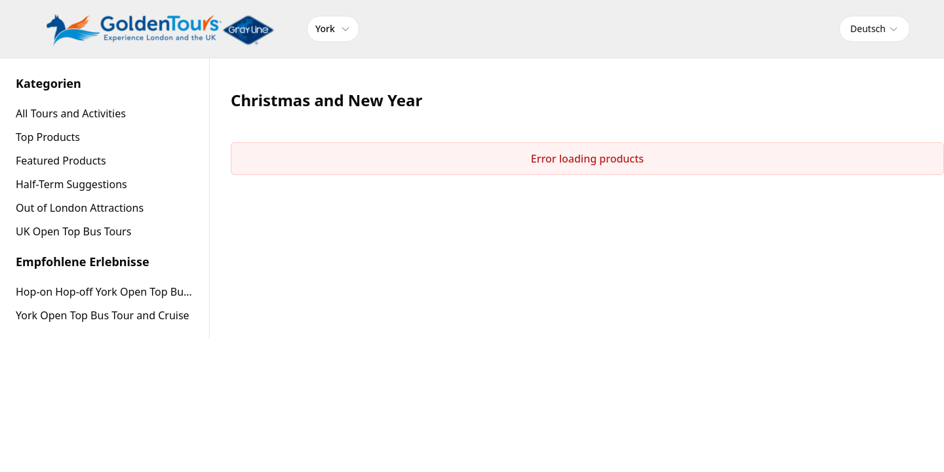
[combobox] (874, 29)
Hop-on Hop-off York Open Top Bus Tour (104, 292)
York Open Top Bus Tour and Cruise (102, 315)
